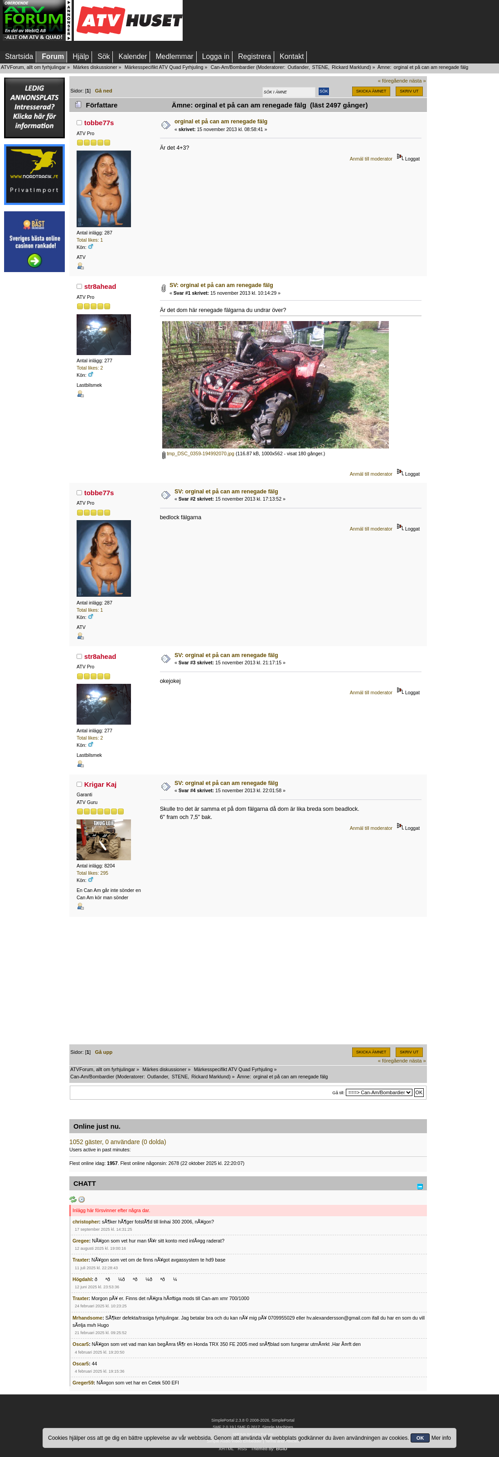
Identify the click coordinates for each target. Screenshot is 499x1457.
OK (420, 1438)
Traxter (80, 1259)
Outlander (297, 67)
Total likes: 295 (92, 873)
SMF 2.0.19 (223, 1427)
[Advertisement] (34, 414)
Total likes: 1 (90, 240)
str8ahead (100, 286)
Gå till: (338, 1092)
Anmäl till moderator (371, 158)
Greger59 (83, 1382)
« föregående (393, 80)
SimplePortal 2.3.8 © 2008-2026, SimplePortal (253, 1420)
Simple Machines (277, 1427)
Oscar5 (81, 1344)
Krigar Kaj (100, 784)
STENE (320, 67)
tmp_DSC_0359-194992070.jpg (198, 453)
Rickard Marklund (350, 67)
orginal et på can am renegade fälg (220, 121)
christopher (86, 1221)
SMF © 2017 (248, 1427)
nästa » (417, 80)
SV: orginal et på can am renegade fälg (221, 285)
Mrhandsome (87, 1318)
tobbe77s (99, 123)
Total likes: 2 (90, 367)
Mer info (441, 1438)
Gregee (81, 1240)
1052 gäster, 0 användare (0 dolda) (117, 1142)
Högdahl (82, 1279)
